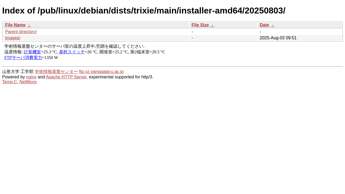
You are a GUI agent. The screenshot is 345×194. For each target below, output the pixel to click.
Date (264, 25)
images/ (12, 38)
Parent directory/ (21, 31)
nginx (31, 77)
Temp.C (9, 81)
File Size (200, 25)
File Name (15, 25)
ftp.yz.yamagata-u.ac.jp (101, 71)
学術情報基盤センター (56, 71)
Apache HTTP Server (66, 77)
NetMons (28, 81)
